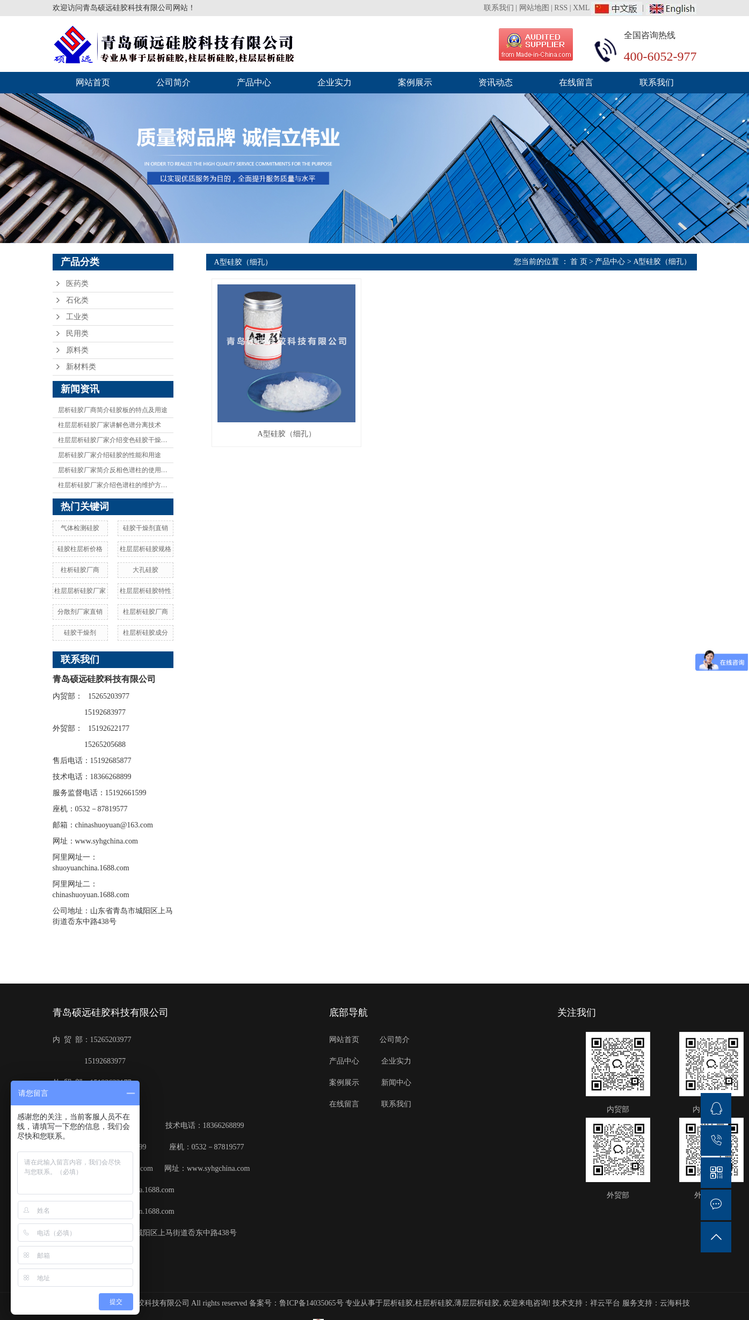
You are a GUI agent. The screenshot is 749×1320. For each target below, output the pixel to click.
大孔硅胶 (145, 570)
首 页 (578, 262)
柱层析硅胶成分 (145, 632)
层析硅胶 (398, 1303)
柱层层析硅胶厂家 (80, 591)
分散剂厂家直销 (80, 611)
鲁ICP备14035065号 (311, 1303)
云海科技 (675, 1303)
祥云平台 (605, 1303)
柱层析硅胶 (434, 1303)
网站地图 (534, 8)
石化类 (77, 300)
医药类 (77, 284)
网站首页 (93, 82)
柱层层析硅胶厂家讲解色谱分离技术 (109, 425)
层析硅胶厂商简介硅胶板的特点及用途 (113, 410)
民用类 (77, 333)
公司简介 (173, 82)
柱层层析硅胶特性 (145, 591)
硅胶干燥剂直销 (145, 528)
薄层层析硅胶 (476, 1303)
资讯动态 (495, 82)
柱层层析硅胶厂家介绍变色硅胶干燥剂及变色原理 (115, 440)
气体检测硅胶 (80, 528)
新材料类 (81, 367)
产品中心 (254, 82)
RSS (561, 8)
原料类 (77, 350)
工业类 (77, 317)
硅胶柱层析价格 (80, 549)
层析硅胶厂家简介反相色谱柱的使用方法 (115, 470)
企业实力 (334, 82)
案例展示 (415, 82)
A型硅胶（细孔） (662, 262)
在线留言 (576, 82)
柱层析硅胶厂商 (145, 611)
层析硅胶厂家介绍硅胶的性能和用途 (109, 455)
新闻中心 (396, 1083)
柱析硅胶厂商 (80, 570)
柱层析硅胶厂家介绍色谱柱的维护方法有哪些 (115, 485)
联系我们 (500, 8)
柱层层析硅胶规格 (145, 549)
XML (581, 8)
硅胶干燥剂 (80, 632)
